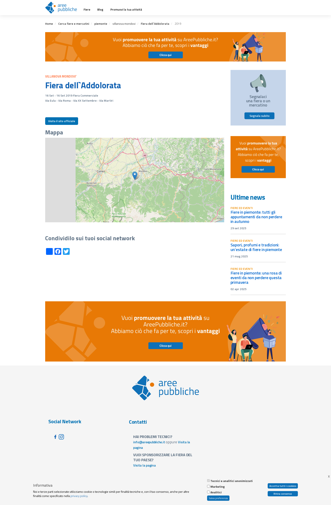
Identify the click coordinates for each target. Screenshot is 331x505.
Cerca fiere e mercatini (73, 23)
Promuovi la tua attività (126, 9)
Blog (100, 9)
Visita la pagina (144, 465)
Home (49, 23)
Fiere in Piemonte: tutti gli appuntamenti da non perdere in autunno (256, 217)
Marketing (217, 487)
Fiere (87, 9)
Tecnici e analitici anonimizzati (231, 481)
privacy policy (79, 496)
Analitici (216, 492)
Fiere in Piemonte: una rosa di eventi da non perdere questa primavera (256, 277)
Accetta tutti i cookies (282, 486)
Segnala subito (260, 115)
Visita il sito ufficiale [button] (61, 121)
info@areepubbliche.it (149, 442)
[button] (134, 175)
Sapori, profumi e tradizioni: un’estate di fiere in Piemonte (256, 247)
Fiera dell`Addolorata (155, 23)
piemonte (100, 23)
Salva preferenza (218, 498)
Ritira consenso (283, 494)
